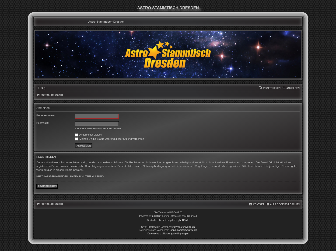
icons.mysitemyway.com (183, 230)
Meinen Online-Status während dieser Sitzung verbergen (109, 138)
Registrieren (47, 186)
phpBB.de (183, 220)
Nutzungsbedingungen (52, 176)
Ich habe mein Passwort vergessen (98, 128)
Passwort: (42, 123)
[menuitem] (41, 88)
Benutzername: (45, 115)
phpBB (156, 216)
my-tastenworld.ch (184, 227)
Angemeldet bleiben (88, 134)
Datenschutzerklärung (87, 176)
